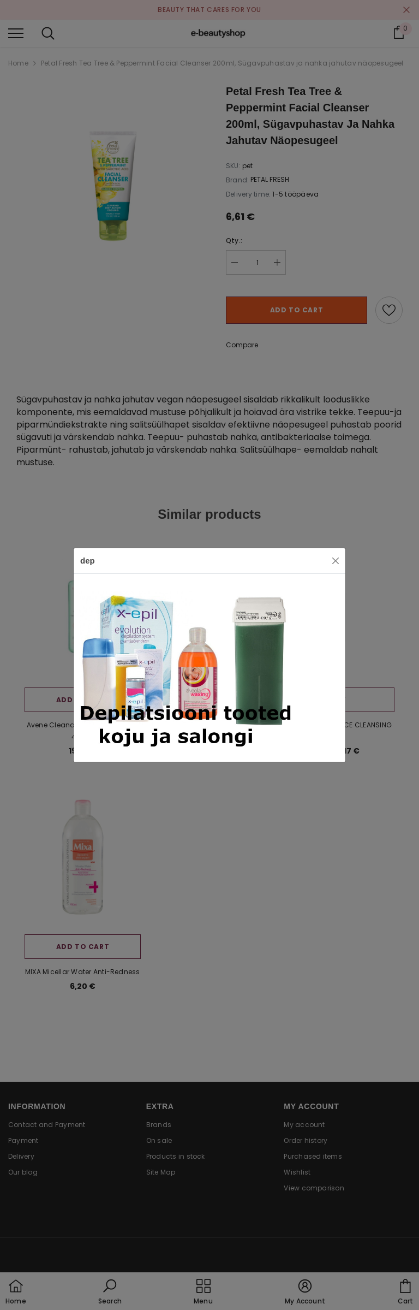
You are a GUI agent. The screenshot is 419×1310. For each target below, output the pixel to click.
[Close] (335, 560)
